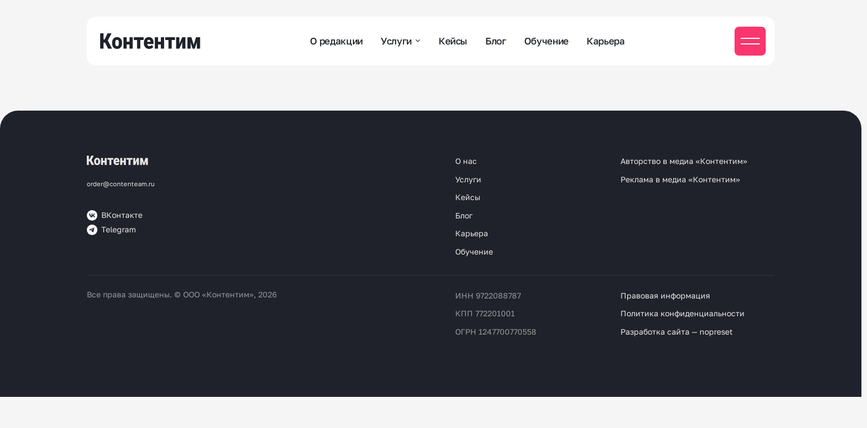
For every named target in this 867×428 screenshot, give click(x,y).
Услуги (396, 41)
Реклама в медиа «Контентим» (680, 179)
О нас (466, 161)
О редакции (336, 41)
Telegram (111, 230)
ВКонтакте (114, 215)
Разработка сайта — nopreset (676, 331)
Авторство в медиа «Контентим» (683, 161)
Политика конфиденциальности (682, 313)
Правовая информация (665, 295)
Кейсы (453, 41)
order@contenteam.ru (121, 184)
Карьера (606, 41)
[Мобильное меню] (750, 41)
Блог (495, 41)
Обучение (546, 41)
